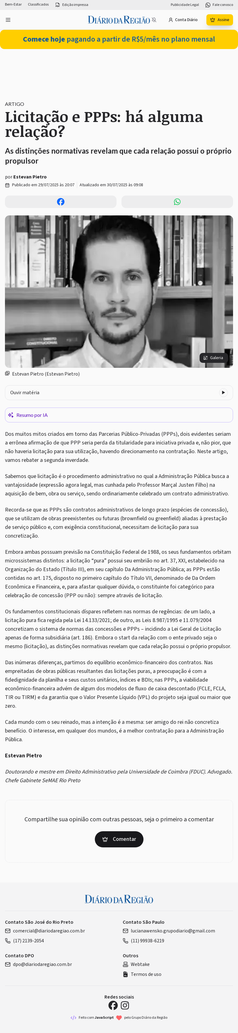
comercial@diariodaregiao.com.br (45, 930)
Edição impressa (71, 5)
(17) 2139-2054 (24, 940)
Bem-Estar (13, 4)
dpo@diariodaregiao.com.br (38, 964)
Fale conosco (219, 5)
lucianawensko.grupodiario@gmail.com (169, 930)
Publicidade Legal (185, 4)
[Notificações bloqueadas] (154, 19)
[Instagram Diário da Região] (125, 1005)
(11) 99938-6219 (143, 940)
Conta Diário (183, 20)
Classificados (38, 4)
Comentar (119, 839)
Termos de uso (142, 974)
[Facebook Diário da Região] (113, 1005)
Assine (219, 20)
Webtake (136, 964)
